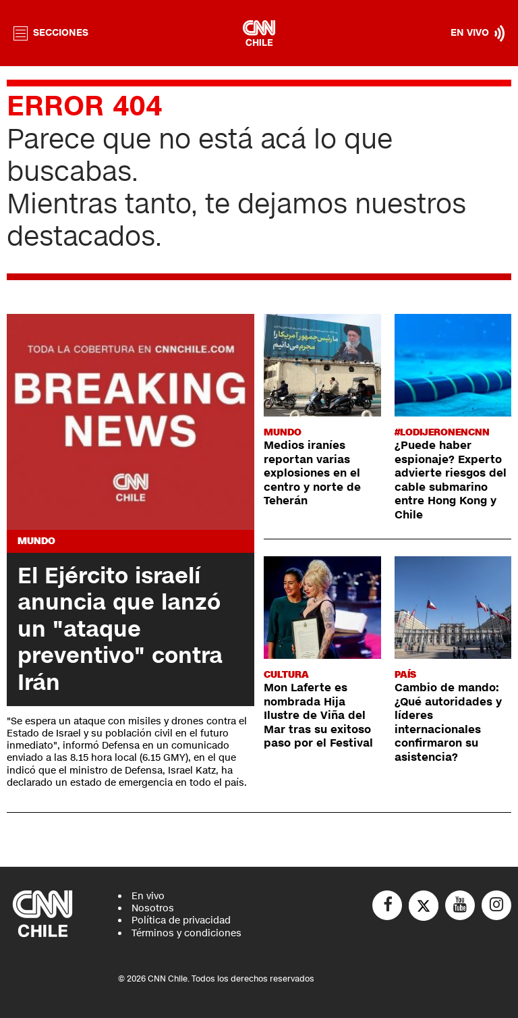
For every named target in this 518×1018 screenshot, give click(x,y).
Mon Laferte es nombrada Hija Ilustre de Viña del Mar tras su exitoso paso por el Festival (318, 715)
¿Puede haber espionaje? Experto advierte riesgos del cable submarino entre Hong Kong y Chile (451, 480)
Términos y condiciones (186, 933)
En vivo (148, 896)
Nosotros (153, 908)
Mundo (36, 541)
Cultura (286, 674)
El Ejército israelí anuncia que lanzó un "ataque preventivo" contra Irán (120, 629)
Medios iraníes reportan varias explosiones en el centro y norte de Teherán (312, 473)
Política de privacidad (181, 920)
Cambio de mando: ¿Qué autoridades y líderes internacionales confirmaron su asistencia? (448, 722)
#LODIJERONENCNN (442, 432)
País (405, 674)
